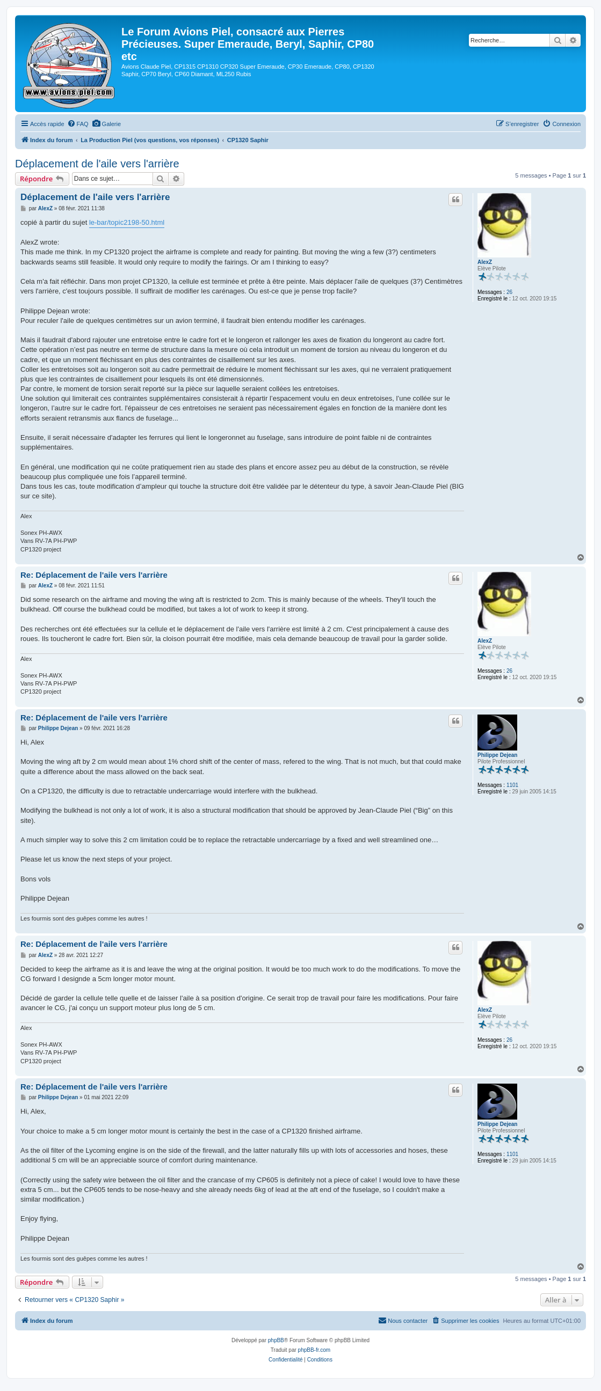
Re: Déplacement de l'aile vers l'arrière (94, 574)
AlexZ (484, 262)
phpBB (276, 1340)
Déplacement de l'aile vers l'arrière (97, 164)
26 (509, 292)
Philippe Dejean (497, 755)
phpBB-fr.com (314, 1350)
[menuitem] (78, 123)
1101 (512, 785)
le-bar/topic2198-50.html (126, 222)
